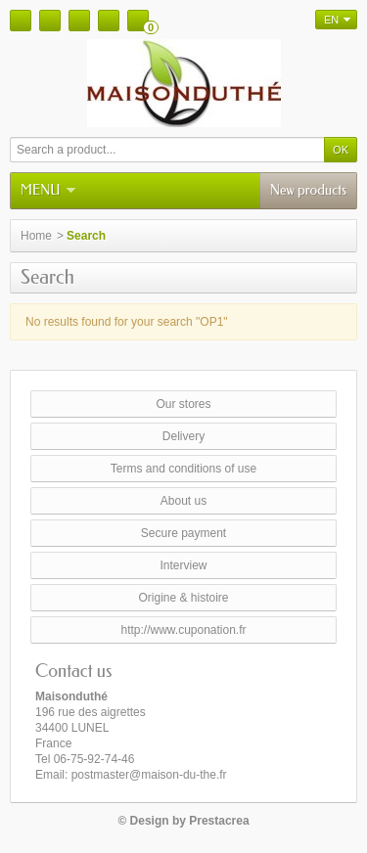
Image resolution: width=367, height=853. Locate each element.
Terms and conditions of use (183, 468)
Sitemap (79, 20)
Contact (50, 20)
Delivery (183, 436)
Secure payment (183, 533)
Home (20, 20)
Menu (48, 190)
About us (183, 501)
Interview (183, 565)
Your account (108, 20)
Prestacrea (219, 821)
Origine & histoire (183, 598)
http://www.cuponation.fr (183, 630)
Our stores (183, 404)
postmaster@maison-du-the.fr (149, 775)
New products (308, 190)
